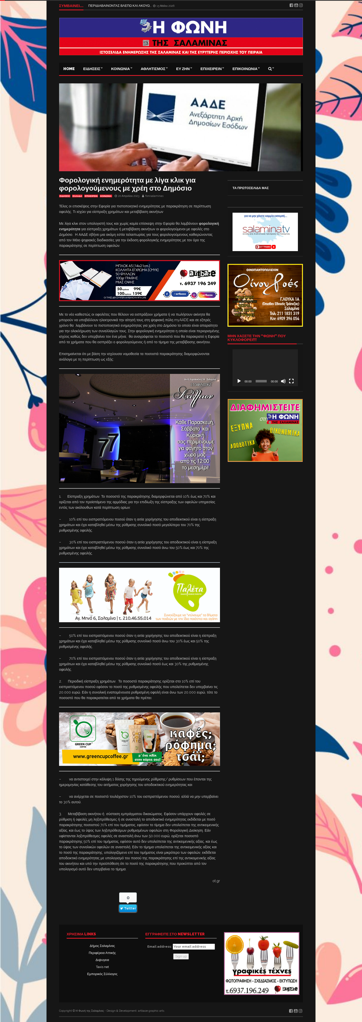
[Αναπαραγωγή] (239, 381)
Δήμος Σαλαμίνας (102, 946)
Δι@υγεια (102, 960)
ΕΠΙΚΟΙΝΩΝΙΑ (245, 69)
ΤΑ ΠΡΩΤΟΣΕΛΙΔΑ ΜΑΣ (251, 188)
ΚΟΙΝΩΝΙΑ (120, 69)
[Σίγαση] (283, 381)
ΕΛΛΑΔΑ (77, 196)
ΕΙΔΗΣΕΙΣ (91, 69)
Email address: (181, 947)
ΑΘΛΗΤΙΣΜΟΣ (153, 69)
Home (69, 69)
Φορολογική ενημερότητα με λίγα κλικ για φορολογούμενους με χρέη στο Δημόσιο (127, 184)
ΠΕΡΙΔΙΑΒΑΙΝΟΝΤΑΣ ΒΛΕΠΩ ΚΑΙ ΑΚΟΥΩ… (120, 6)
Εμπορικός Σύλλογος (102, 974)
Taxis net (102, 967)
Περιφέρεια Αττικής (102, 953)
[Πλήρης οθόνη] (291, 381)
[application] (265, 367)
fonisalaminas (154, 196)
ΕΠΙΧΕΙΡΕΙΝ (211, 69)
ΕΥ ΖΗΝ (183, 69)
